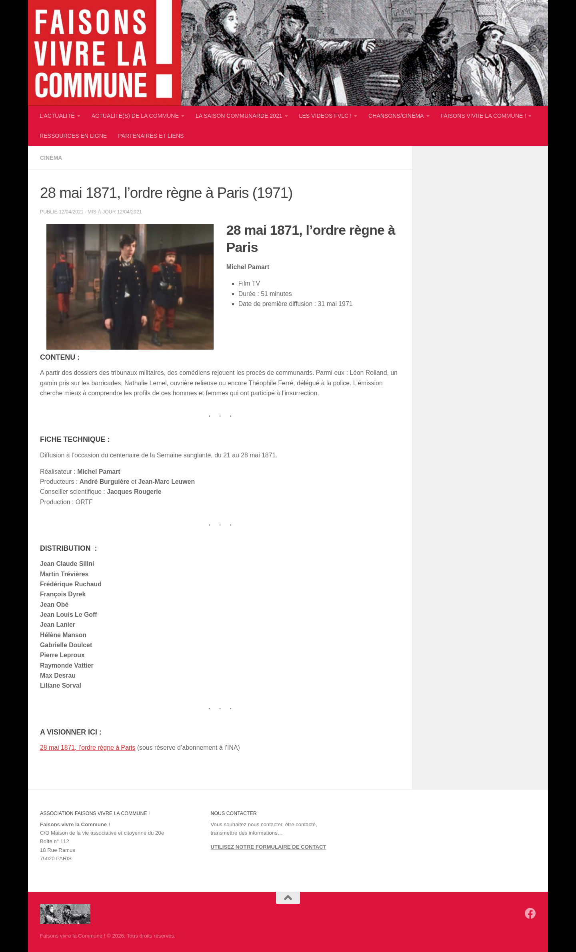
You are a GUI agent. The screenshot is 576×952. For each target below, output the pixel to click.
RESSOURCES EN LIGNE (73, 136)
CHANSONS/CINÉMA (396, 116)
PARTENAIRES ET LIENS (151, 136)
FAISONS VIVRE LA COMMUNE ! (483, 116)
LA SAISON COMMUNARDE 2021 (239, 116)
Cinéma (51, 158)
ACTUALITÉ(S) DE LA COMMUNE (135, 116)
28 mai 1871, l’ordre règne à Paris (87, 747)
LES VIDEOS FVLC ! (325, 116)
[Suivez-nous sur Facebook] (530, 913)
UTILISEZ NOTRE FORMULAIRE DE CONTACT (268, 847)
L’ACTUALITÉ (57, 116)
